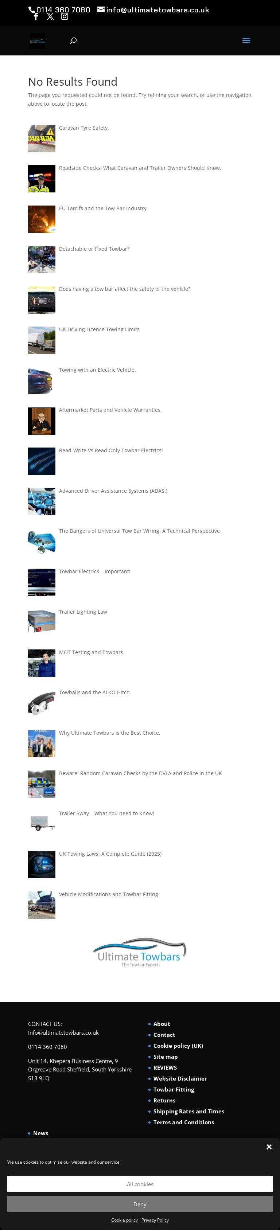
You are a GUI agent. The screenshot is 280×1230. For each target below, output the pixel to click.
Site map (165, 1056)
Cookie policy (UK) (178, 1045)
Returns (164, 1100)
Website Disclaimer (180, 1078)
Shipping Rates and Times (188, 1111)
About (161, 1023)
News (40, 1133)
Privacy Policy (155, 1220)
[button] (269, 1147)
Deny (140, 1204)
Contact (164, 1034)
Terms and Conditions (183, 1122)
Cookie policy (124, 1220)
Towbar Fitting (173, 1089)
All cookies (140, 1184)
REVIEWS (165, 1067)
